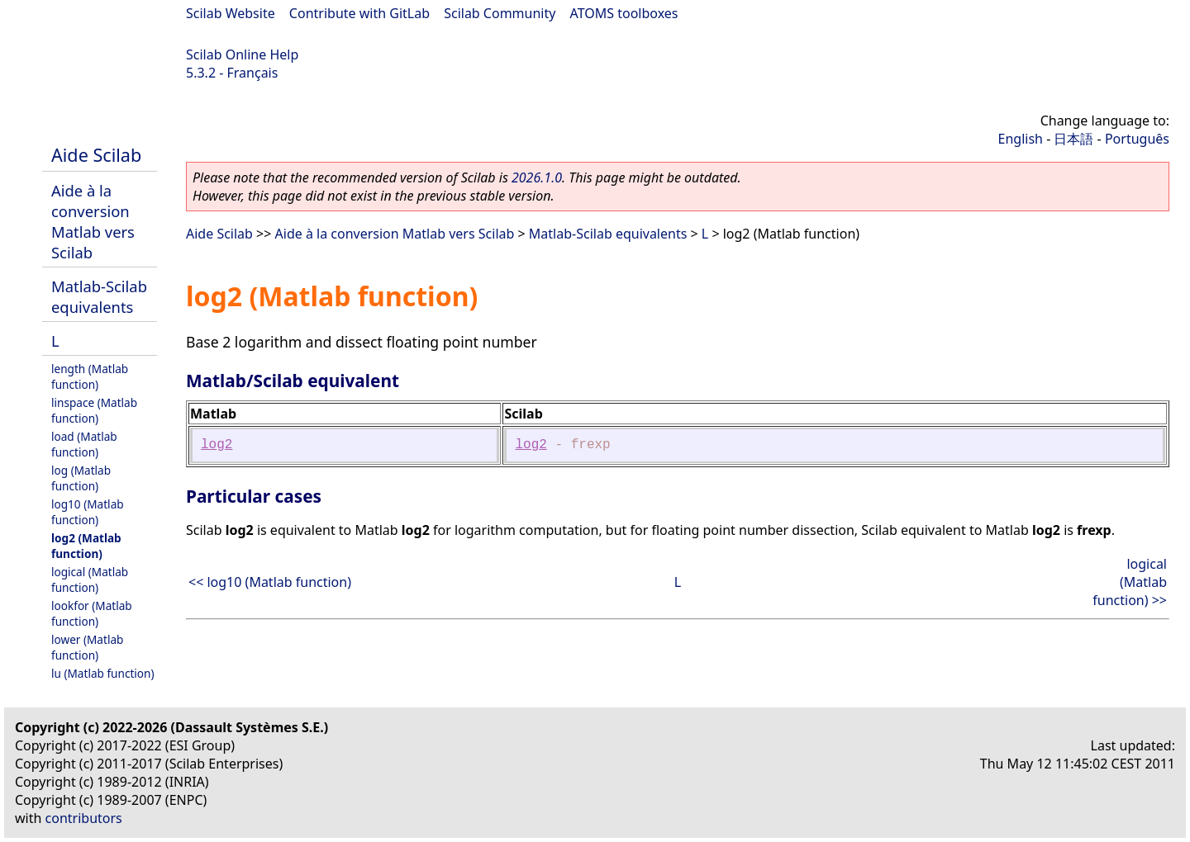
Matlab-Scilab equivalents (99, 296)
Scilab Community (499, 13)
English (1020, 139)
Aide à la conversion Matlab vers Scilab (93, 221)
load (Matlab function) (84, 444)
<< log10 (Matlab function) (269, 582)
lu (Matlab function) (103, 673)
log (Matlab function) (81, 478)
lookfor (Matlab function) (91, 613)
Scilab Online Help (242, 54)
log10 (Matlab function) (87, 511)
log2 (216, 445)
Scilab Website (230, 13)
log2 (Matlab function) (86, 545)
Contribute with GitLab (359, 13)
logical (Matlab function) (89, 579)
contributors (83, 818)
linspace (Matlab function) (94, 410)
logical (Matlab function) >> (1129, 582)
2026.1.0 (537, 177)
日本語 (1073, 139)
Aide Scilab (96, 155)
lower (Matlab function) (87, 647)
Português (1137, 139)
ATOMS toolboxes (624, 13)
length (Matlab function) (89, 376)
